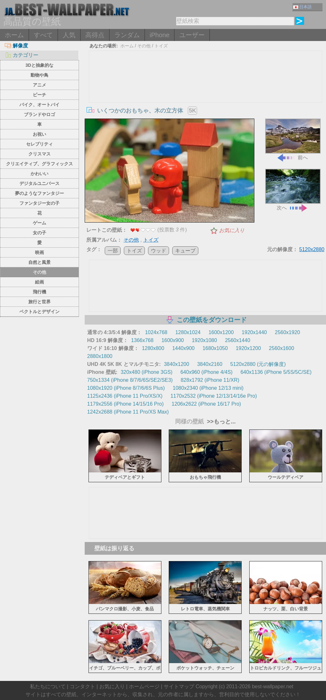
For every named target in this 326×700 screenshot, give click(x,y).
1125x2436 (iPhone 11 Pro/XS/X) (125, 396)
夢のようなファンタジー (39, 193)
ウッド (158, 250)
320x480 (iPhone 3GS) (147, 372)
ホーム (14, 34)
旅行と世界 (39, 301)
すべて (43, 34)
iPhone (159, 34)
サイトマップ (179, 686)
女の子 (39, 232)
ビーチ (39, 94)
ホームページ (144, 686)
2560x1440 (237, 340)
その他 (39, 272)
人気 (69, 34)
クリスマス (39, 153)
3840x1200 (176, 364)
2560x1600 (281, 348)
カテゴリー (21, 55)
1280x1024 (188, 332)
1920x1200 (248, 348)
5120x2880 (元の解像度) (258, 364)
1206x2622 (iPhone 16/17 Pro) (206, 404)
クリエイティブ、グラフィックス (39, 163)
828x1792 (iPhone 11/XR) (210, 380)
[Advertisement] (205, 98)
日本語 (302, 6)
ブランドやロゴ (39, 114)
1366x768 (142, 340)
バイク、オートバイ (39, 104)
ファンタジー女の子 (39, 203)
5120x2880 (311, 249)
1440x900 (183, 348)
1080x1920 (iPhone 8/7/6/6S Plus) (126, 388)
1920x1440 (254, 332)
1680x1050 (215, 348)
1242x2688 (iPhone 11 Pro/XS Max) (128, 412)
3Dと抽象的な (39, 65)
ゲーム (39, 222)
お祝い (39, 134)
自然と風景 (39, 262)
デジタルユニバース (39, 183)
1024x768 (156, 332)
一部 (113, 250)
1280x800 (153, 348)
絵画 (39, 282)
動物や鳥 (39, 75)
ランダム (127, 34)
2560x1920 (287, 332)
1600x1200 (221, 332)
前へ (293, 139)
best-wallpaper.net (272, 686)
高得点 (94, 34)
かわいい (39, 173)
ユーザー (192, 34)
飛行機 (39, 291)
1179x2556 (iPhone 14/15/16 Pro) (125, 404)
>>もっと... (220, 421)
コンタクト (82, 686)
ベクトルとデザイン (39, 311)
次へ (293, 189)
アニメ (39, 84)
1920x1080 (204, 340)
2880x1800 (99, 356)
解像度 (16, 45)
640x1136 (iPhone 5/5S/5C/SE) (275, 372)
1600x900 (172, 340)
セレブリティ (39, 144)
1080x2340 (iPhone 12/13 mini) (208, 388)
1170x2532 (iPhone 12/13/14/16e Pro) (213, 396)
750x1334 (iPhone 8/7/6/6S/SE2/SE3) (130, 380)
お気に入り (231, 230)
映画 (39, 252)
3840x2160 (209, 364)
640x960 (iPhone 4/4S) (207, 372)
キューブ (185, 250)
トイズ (161, 45)
